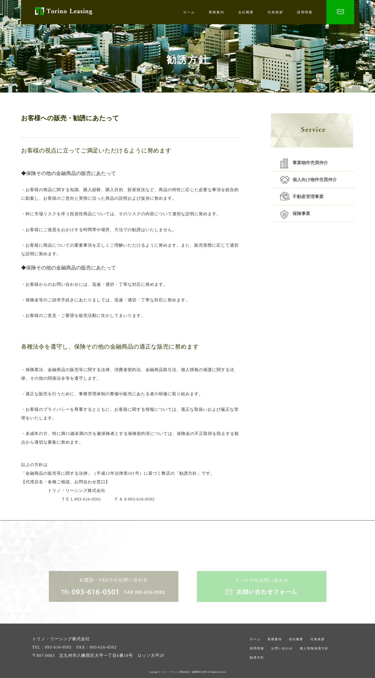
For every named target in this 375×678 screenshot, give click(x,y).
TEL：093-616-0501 (52, 647)
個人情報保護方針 (314, 648)
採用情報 (305, 12)
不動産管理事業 (308, 196)
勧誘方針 (257, 657)
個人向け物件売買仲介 (315, 179)
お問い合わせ (282, 648)
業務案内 (216, 12)
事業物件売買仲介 (310, 162)
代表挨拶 (275, 12)
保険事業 (301, 213)
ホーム (189, 12)
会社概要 (246, 12)
